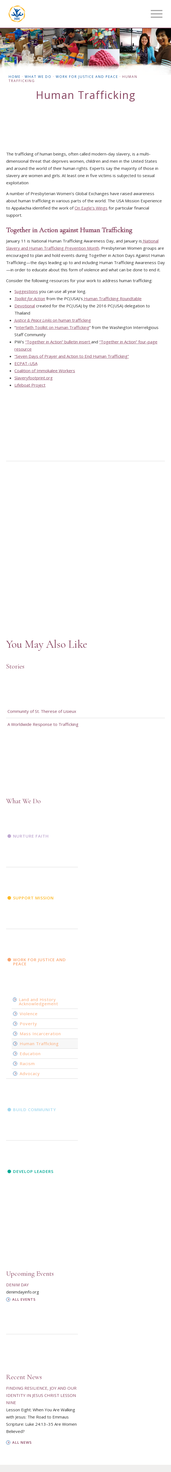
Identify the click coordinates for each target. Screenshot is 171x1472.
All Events (24, 1299)
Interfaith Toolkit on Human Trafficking (52, 327)
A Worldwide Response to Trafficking (42, 724)
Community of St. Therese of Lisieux (41, 711)
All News (22, 1442)
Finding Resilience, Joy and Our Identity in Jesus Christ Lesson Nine (41, 1395)
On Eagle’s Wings (91, 208)
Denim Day (17, 1284)
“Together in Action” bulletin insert (58, 342)
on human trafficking (52, 320)
